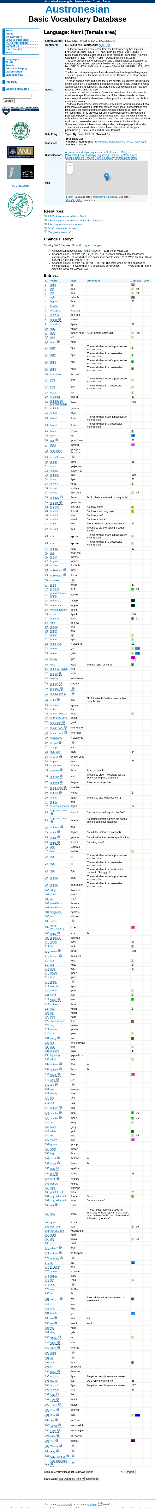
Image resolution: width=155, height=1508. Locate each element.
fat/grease (55, 912)
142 (47, 1093)
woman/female (58, 609)
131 (47, 1038)
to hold (54, 793)
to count (54, 1389)
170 (47, 1248)
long (52, 1168)
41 (46, 523)
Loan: (146, 280)
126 (47, 1017)
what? (53, 1337)
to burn (54, 1108)
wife (52, 622)
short (53, 1158)
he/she (54, 1313)
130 (47, 1033)
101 (47, 894)
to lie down (56, 570)
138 (47, 1074)
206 (47, 1440)
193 (47, 1366)
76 (46, 717)
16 (46, 374)
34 (46, 479)
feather (54, 877)
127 (47, 1021)
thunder (54, 1051)
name (53, 648)
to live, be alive (58, 717)
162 (47, 1205)
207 (47, 1446)
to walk (54, 306)
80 (46, 742)
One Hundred (57, 1456)
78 (46, 727)
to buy (53, 802)
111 (47, 946)
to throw (54, 827)
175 (47, 1271)
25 (46, 435)
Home (9, 30)
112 (47, 950)
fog (52, 1042)
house (53, 635)
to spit (53, 488)
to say (53, 659)
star (52, 1033)
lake (52, 1017)
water (53, 999)
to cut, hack (56, 728)
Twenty (54, 1446)
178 (47, 1284)
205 (47, 1435)
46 (46, 557)
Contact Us (12, 46)
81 (46, 747)
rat (51, 899)
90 (46, 797)
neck (53, 435)
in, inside (55, 1267)
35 (46, 483)
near (52, 1289)
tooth (53, 466)
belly (52, 347)
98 (46, 856)
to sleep (54, 565)
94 (46, 827)
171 (47, 1253)
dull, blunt (55, 751)
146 (47, 1122)
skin (52, 337)
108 (47, 933)
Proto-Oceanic (135, 141)
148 (47, 1131)
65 (46, 664)
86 (46, 770)
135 (47, 1055)
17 (46, 380)
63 (46, 648)
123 (47, 1004)
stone (53, 990)
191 (47, 1358)
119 (47, 986)
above (53, 1271)
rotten (53, 951)
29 (46, 457)
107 (47, 927)
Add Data (11, 81)
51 (46, 584)
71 (46, 693)
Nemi (134, 158)
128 (47, 1025)
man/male (55, 600)
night (53, 1234)
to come (54, 314)
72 (46, 699)
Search (10, 65)
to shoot (54, 689)
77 (46, 722)
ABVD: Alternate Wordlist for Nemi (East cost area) (76, 220)
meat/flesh (56, 903)
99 (46, 877)
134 (47, 1051)
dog (52, 847)
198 (47, 1399)
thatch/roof (56, 643)
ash (52, 1122)
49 (46, 570)
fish (52, 946)
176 (47, 1275)
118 (47, 981)
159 (47, 1188)
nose (53, 444)
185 (47, 1318)
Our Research (14, 49)
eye (52, 552)
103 (47, 903)
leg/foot (54, 301)
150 (47, 1139)
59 (46, 626)
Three (53, 1405)
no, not (54, 1376)
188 (47, 1337)
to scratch (55, 722)
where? (54, 1299)
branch (54, 956)
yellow (53, 1139)
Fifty (52, 1451)
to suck (54, 529)
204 (47, 1430)
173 (47, 1262)
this (52, 1280)
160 (47, 1192)
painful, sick (57, 1192)
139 (47, 1079)
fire (52, 1098)
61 (46, 635)
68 (46, 678)
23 (46, 418)
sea (52, 1008)
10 (46, 328)
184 (47, 1313)
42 (46, 529)
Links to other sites (17, 39)
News (9, 52)
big (52, 1153)
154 (47, 1158)
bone (53, 361)
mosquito (55, 937)
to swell (54, 782)
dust (52, 333)
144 (47, 1107)
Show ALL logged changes (86, 245)
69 (46, 683)
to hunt (54, 683)
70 (46, 688)
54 (46, 600)
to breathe (56, 450)
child (52, 614)
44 (46, 548)
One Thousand (58, 1460)
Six (52, 1420)
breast (53, 392)
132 (47, 1042)
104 (47, 912)
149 (47, 1135)
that (52, 1284)
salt (52, 1012)
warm (53, 1074)
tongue (54, 470)
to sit (53, 584)
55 (46, 609)
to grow (54, 770)
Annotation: (94, 280)
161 (47, 1196)
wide (52, 1188)
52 (46, 589)
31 (46, 466)
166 (47, 1230)
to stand (54, 589)
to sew (54, 674)
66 (46, 668)
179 (47, 1289)
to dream (55, 580)
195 (47, 1376)
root (52, 968)
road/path (55, 310)
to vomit (54, 483)
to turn (53, 319)
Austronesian (82, 1)
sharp (53, 747)
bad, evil (55, 1226)
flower (53, 973)
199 (47, 1404)
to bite (53, 523)
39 (46, 502)
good (53, 1222)
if (51, 1366)
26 (46, 440)
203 (47, 1425)
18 (46, 392)
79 (46, 737)
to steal (54, 705)
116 (47, 973)
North (127, 158)
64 (46, 659)
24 (46, 431)
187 (47, 1332)
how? (53, 1371)
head (53, 431)
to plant (54, 761)
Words (9, 62)
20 (46, 402)
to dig (53, 797)
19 (46, 396)
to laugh (54, 474)
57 (46, 618)
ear (52, 536)
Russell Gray (92, 1504)
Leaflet (69, 197)
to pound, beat (58, 810)
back (53, 342)
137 (47, 1064)
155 (47, 1168)
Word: (54, 280)
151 (47, 1144)
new (52, 1214)
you (52, 1327)
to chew (54, 497)
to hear (54, 548)
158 (47, 1183)
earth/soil (55, 986)
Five (52, 1415)
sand (53, 994)
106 (47, 921)
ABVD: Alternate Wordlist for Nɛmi (67, 216)
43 (46, 536)
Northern (119, 158)
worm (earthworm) (57, 927)
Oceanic (114, 155)
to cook (54, 502)
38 (46, 497)
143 (47, 1098)
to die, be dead (58, 713)
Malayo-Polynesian (91, 152)
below (53, 1275)
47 (46, 561)
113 (47, 956)
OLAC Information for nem (62, 228)
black (53, 1127)
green (53, 1144)
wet (52, 1089)
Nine (52, 1436)
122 (47, 999)
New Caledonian (104, 158)
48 (46, 565)
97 (46, 851)
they (52, 1332)
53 (46, 594)
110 (47, 942)
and (52, 1362)
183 (47, 1308)
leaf (52, 960)
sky (52, 1025)
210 (47, 1463)
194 (47, 1371)
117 (47, 977)
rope (52, 664)
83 (46, 756)
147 (47, 1127)
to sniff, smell (57, 457)
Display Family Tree (17, 88)
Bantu (106, 1)
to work (54, 757)
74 (46, 709)
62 (46, 643)
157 (47, 1178)
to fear (53, 412)
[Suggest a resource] (59, 232)
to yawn (54, 561)
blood (53, 418)
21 (46, 408)
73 (46, 705)
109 (47, 937)
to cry (53, 479)
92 (46, 806)
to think (54, 408)
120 (47, 990)
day (52, 1239)
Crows (97, 1)
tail (52, 916)
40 (46, 507)
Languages (12, 59)
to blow (54, 1064)
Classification (14, 71)
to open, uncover (59, 806)
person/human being (58, 595)
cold (52, 1080)
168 (47, 1239)
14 (46, 347)
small (53, 1149)
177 (47, 1280)
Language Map (14, 74)
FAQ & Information (17, 43)
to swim (54, 324)
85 (46, 765)
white (53, 1131)
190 (47, 1352)
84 (46, 761)
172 (47, 1258)
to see (53, 557)
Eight (53, 1431)
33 (46, 474)
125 (47, 1012)
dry (52, 1085)
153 (47, 1153)
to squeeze (56, 788)
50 (46, 580)
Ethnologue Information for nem (65, 224)
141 (47, 1089)
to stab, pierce (58, 693)
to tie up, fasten (58, 668)
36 (46, 488)
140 (47, 1084)
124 (47, 1008)
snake (53, 921)
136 (47, 1059)
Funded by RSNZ (20, 186)
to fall (53, 832)
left (52, 289)
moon (53, 1029)
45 (46, 552)
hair (52, 440)
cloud (53, 1038)
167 (47, 1234)
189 (47, 1342)
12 (46, 337)
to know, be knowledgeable (58, 402)
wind (52, 1059)
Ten (52, 1441)
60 (46, 631)
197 (47, 1394)
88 (46, 787)
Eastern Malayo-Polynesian (93, 155)
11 (46, 333)
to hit (53, 700)
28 (46, 450)
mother (54, 626)
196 (47, 1389)
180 (47, 1293)
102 (47, 899)
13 (46, 341)
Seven (53, 1425)
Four (52, 1410)
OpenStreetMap (74, 200)
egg (52, 856)
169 (47, 1243)
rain (52, 1047)
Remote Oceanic (84, 158)
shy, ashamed (58, 1196)
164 (47, 1222)
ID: (46, 280)
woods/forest (57, 1021)
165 (47, 1226)
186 (47, 1327)
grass (53, 981)
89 (46, 792)
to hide (54, 1253)
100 (47, 890)
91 (46, 802)
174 (47, 1267)
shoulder (55, 396)
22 (46, 412)
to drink (54, 507)
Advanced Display (16, 68)
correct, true (57, 1230)
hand (53, 284)
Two (52, 1400)
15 (46, 361)
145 (47, 1112)
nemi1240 (104, 45)
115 (47, 968)
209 (47, 1456)
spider (53, 942)
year (52, 1243)
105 (47, 916)
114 (47, 960)
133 (47, 1047)
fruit (52, 977)
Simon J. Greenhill (64, 1504)
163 (47, 1214)
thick (52, 1179)
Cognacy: (136, 280)
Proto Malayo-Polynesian (107, 141)
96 (46, 847)
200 (47, 1409)
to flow (54, 1004)
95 (46, 832)
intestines (55, 374)
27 (46, 444)
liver (52, 380)
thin (52, 1174)
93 (46, 812)
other (53, 1352)
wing (52, 890)
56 (46, 614)
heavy (53, 1093)
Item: (74, 280)
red (52, 1135)
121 (47, 994)
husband (55, 618)
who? (53, 1343)
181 (47, 1299)
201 (47, 1415)
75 (46, 713)
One (52, 1394)
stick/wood (56, 737)
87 (46, 782)
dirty (52, 328)
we (52, 1318)
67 (46, 673)
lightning (55, 1055)
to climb (54, 1258)
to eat (53, 492)
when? (54, 1248)
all (51, 1358)
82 (46, 751)
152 (47, 1149)
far (51, 1293)
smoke (54, 1113)
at (51, 1262)
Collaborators (14, 36)
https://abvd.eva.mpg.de (58, 1)
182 (47, 1304)
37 (46, 492)
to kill (53, 709)
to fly (53, 894)
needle (54, 678)
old (52, 1205)
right (52, 297)
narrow (54, 1183)
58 (46, 622)
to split (54, 743)
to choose (55, 765)
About (9, 33)
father (53, 631)
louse (53, 933)
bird (52, 851)
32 (46, 470)
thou (52, 1308)
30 (46, 461)
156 (47, 1173)
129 (47, 1029)
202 (47, 1420)
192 (47, 1362)
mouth (53, 461)
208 (47, 1451)
